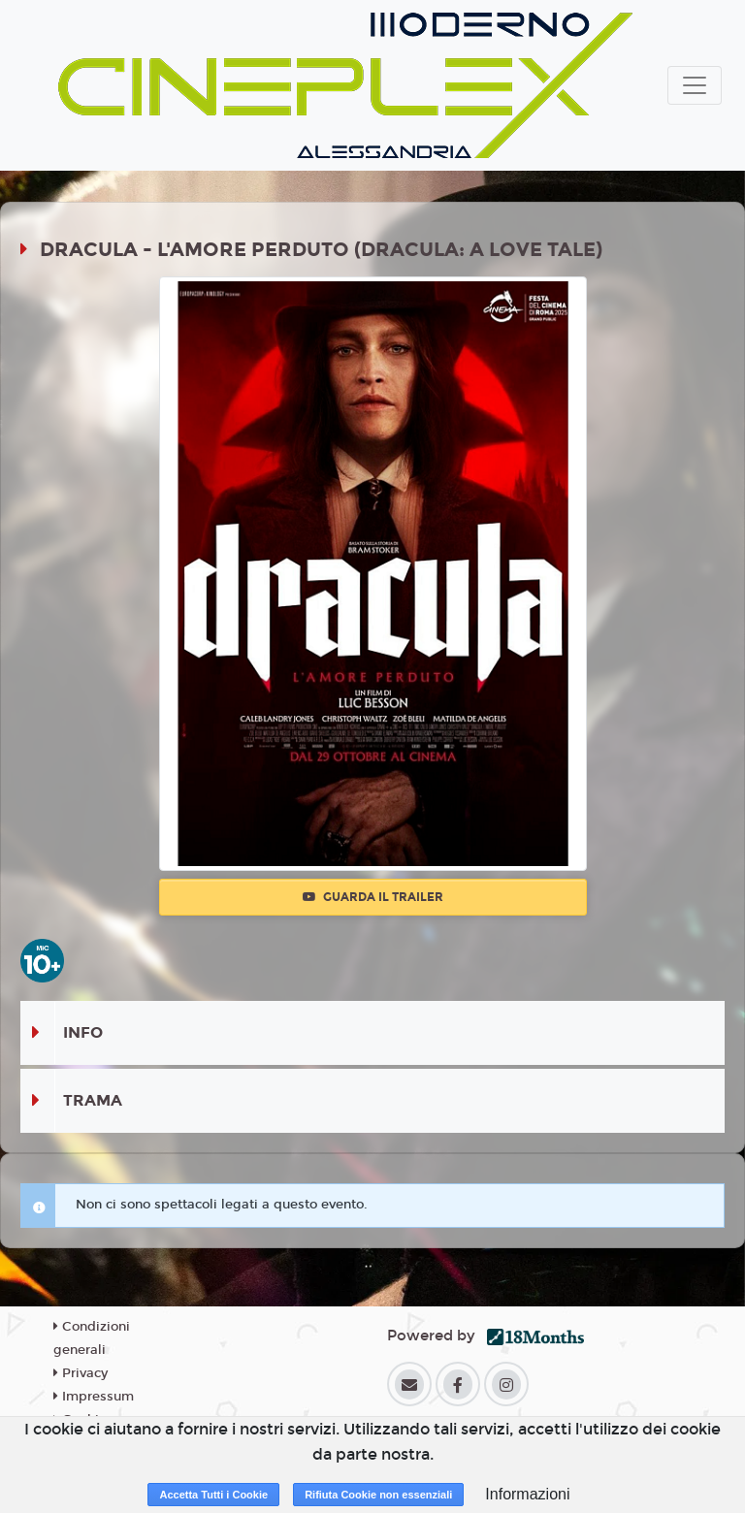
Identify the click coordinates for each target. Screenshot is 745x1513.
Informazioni (527, 1494)
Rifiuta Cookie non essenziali (378, 1494)
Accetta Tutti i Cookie (213, 1494)
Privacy (80, 1373)
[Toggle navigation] (694, 85)
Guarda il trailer (373, 897)
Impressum (93, 1396)
